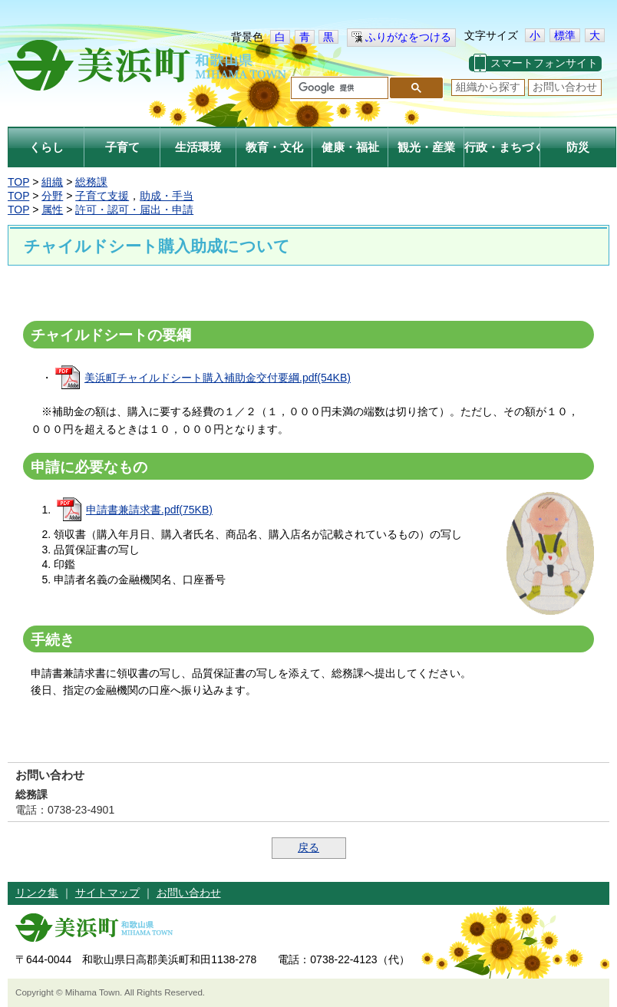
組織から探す (488, 87)
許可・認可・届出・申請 (134, 209)
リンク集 (36, 892)
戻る (308, 847)
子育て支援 (102, 196)
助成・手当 (166, 196)
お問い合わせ (565, 87)
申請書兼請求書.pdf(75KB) (149, 510)
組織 (52, 182)
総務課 (91, 182)
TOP (18, 182)
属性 (52, 209)
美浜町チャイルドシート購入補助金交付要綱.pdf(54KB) (217, 377)
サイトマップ (107, 892)
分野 (52, 196)
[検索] (338, 88)
